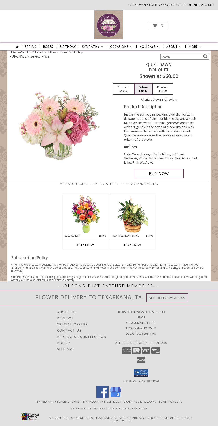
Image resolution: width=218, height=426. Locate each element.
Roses (48, 46)
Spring (31, 46)
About (174, 46)
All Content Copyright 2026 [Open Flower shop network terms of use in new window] (71, 417)
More (195, 46)
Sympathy (93, 46)
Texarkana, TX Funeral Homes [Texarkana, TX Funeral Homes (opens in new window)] (58, 401)
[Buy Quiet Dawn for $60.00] (159, 173)
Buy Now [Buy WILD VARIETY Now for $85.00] (85, 244)
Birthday (67, 46)
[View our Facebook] (102, 397)
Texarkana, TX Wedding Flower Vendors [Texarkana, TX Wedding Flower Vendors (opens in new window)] (152, 401)
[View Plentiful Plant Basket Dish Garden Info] (132, 214)
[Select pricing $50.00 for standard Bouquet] (123, 89)
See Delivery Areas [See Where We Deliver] (167, 298)
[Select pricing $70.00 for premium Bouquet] (163, 89)
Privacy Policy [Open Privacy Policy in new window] (144, 417)
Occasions (121, 46)
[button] (158, 25)
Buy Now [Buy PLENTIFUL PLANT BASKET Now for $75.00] (132, 244)
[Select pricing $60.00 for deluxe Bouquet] (143, 89)
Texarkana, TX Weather (88, 408)
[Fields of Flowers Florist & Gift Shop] (108, 24)
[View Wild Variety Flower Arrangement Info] (85, 214)
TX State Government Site (127, 408)
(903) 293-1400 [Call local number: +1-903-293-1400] (203, 5)
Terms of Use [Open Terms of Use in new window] (120, 420)
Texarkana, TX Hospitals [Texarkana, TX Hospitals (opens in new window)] (101, 401)
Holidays (150, 46)
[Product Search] (181, 56)
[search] (205, 56)
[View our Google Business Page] (115, 397)
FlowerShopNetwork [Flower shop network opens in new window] (112, 417)
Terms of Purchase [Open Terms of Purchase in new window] (174, 417)
